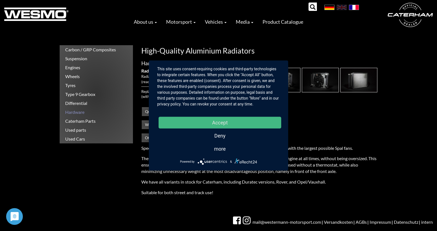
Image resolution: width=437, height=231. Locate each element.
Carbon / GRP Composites (90, 49)
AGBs (361, 222)
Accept (220, 123)
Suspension (76, 58)
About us (145, 22)
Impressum (380, 222)
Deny (219, 136)
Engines (72, 67)
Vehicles (216, 22)
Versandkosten (338, 222)
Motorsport (181, 22)
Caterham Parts (80, 121)
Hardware (74, 112)
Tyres (70, 85)
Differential (76, 103)
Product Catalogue (283, 22)
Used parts (75, 130)
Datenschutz (406, 222)
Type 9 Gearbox (80, 94)
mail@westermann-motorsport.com (287, 222)
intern (427, 222)
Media (244, 22)
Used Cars (75, 138)
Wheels (72, 76)
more (220, 149)
